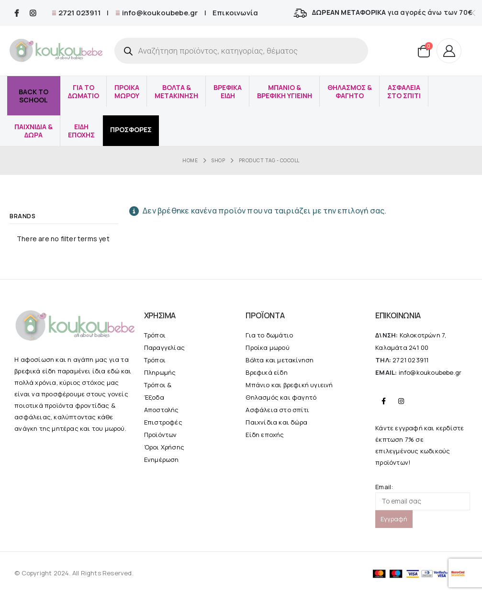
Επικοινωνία (235, 13)
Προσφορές (131, 129)
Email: (422, 496)
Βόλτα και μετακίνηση (280, 360)
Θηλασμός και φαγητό (281, 397)
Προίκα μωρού (267, 347)
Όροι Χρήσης (164, 447)
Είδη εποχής (265, 434)
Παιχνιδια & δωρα (33, 130)
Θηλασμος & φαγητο (349, 91)
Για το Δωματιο (83, 91)
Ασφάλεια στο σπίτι (277, 409)
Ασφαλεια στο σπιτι (404, 91)
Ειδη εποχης (81, 130)
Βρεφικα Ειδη (227, 91)
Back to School (33, 95)
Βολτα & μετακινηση (176, 91)
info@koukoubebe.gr (159, 12)
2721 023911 (78, 12)
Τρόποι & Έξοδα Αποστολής (161, 397)
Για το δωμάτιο (269, 335)
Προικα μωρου (126, 91)
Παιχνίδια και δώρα (276, 422)
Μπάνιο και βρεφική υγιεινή (289, 385)
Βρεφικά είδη (266, 372)
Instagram (401, 401)
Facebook (383, 401)
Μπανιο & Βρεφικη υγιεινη (284, 91)
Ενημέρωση (161, 459)
